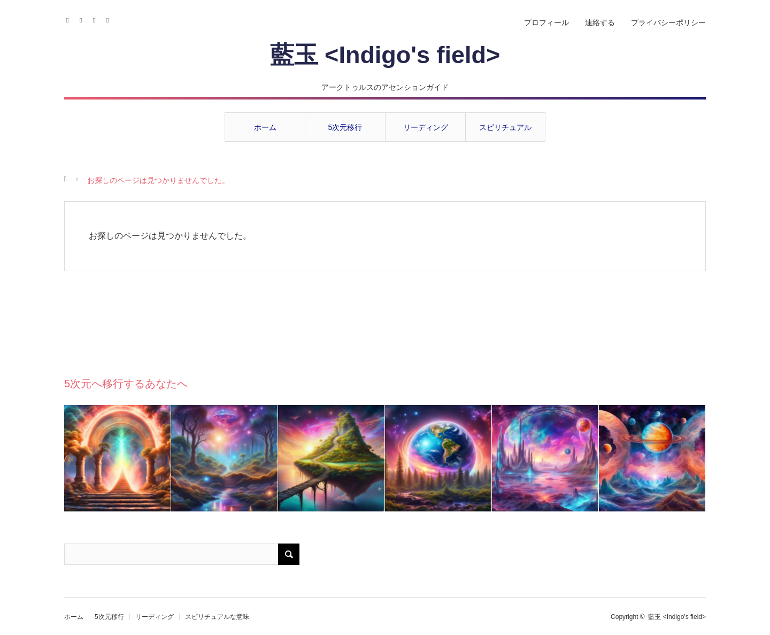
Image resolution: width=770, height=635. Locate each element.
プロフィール (546, 22)
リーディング (425, 127)
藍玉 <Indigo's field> (385, 54)
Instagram (84, 19)
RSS (111, 19)
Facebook (71, 19)
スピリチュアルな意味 (505, 132)
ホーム (265, 127)
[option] (117, 458)
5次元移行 (345, 127)
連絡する (600, 22)
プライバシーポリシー (668, 22)
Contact (97, 19)
